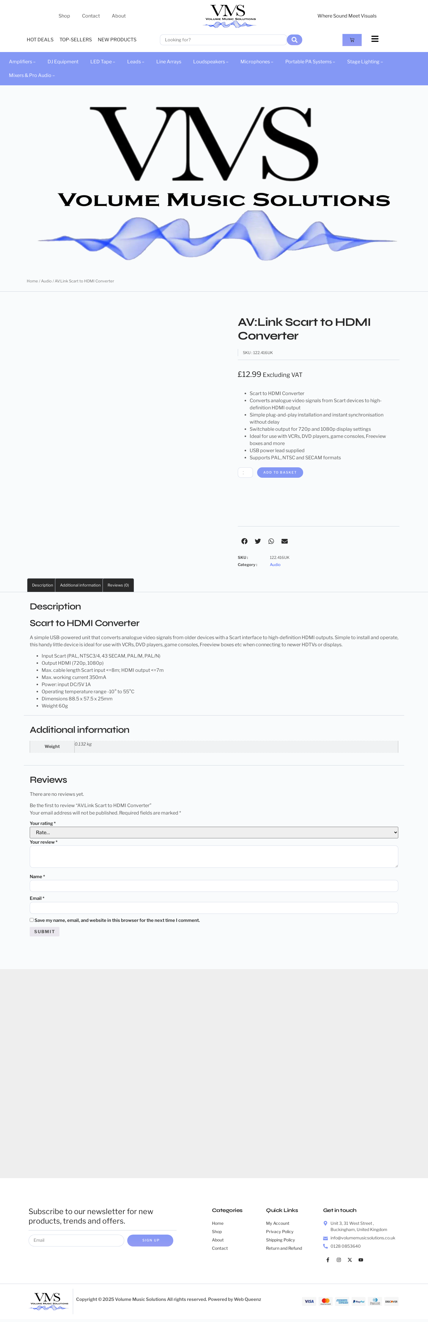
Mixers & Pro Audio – (32, 75)
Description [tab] (42, 585)
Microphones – (256, 62)
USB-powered (65, 638)
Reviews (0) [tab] (118, 585)
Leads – (135, 62)
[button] (244, 541)
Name (37, 877)
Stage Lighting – (365, 62)
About (119, 16)
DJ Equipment (63, 62)
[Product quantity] (246, 472)
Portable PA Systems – (310, 62)
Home (32, 281)
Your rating (43, 824)
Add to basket (284, 473)
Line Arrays (168, 62)
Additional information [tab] (80, 585)
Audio (46, 281)
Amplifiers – (22, 62)
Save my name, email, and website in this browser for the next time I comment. (117, 922)
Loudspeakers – (211, 62)
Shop (64, 16)
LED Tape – (102, 62)
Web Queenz (247, 1302)
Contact (91, 16)
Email (37, 900)
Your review (44, 842)
